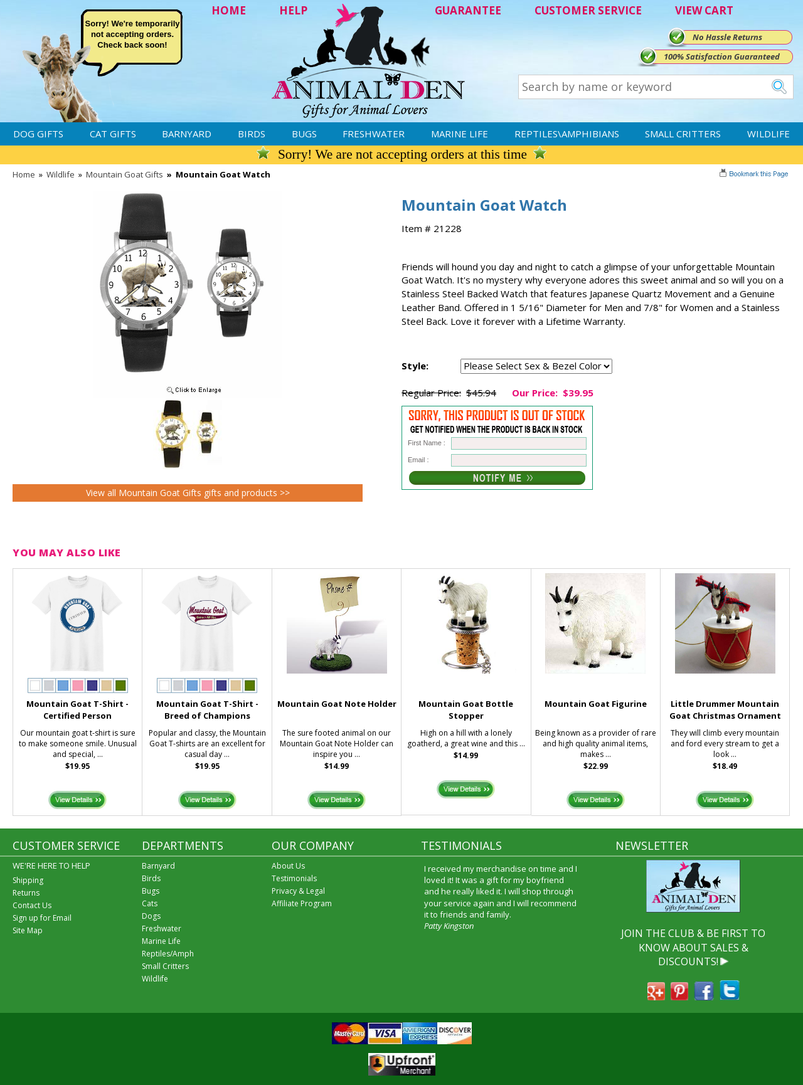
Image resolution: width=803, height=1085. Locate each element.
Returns (26, 892)
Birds (251, 133)
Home (24, 174)
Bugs (304, 133)
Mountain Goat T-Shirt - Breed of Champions (207, 709)
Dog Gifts (38, 133)
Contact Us (32, 905)
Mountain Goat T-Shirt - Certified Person (77, 709)
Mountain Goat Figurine (596, 703)
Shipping (28, 880)
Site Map (28, 930)
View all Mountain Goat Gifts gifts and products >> (188, 493)
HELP (293, 10)
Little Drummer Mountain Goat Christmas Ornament (725, 709)
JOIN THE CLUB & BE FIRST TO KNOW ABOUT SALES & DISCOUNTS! (693, 947)
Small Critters (683, 133)
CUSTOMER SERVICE (588, 10)
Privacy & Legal (298, 891)
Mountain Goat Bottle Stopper (465, 709)
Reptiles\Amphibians (566, 133)
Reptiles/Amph (168, 953)
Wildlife (768, 133)
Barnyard (186, 133)
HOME (228, 10)
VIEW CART (704, 10)
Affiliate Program (302, 903)
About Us (288, 865)
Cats (149, 903)
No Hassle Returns (727, 37)
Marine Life (459, 133)
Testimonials (294, 878)
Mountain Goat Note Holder (336, 703)
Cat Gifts (113, 133)
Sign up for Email (42, 918)
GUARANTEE (468, 10)
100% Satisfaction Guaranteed (722, 56)
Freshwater (374, 133)
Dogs (151, 916)
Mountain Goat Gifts (124, 174)
